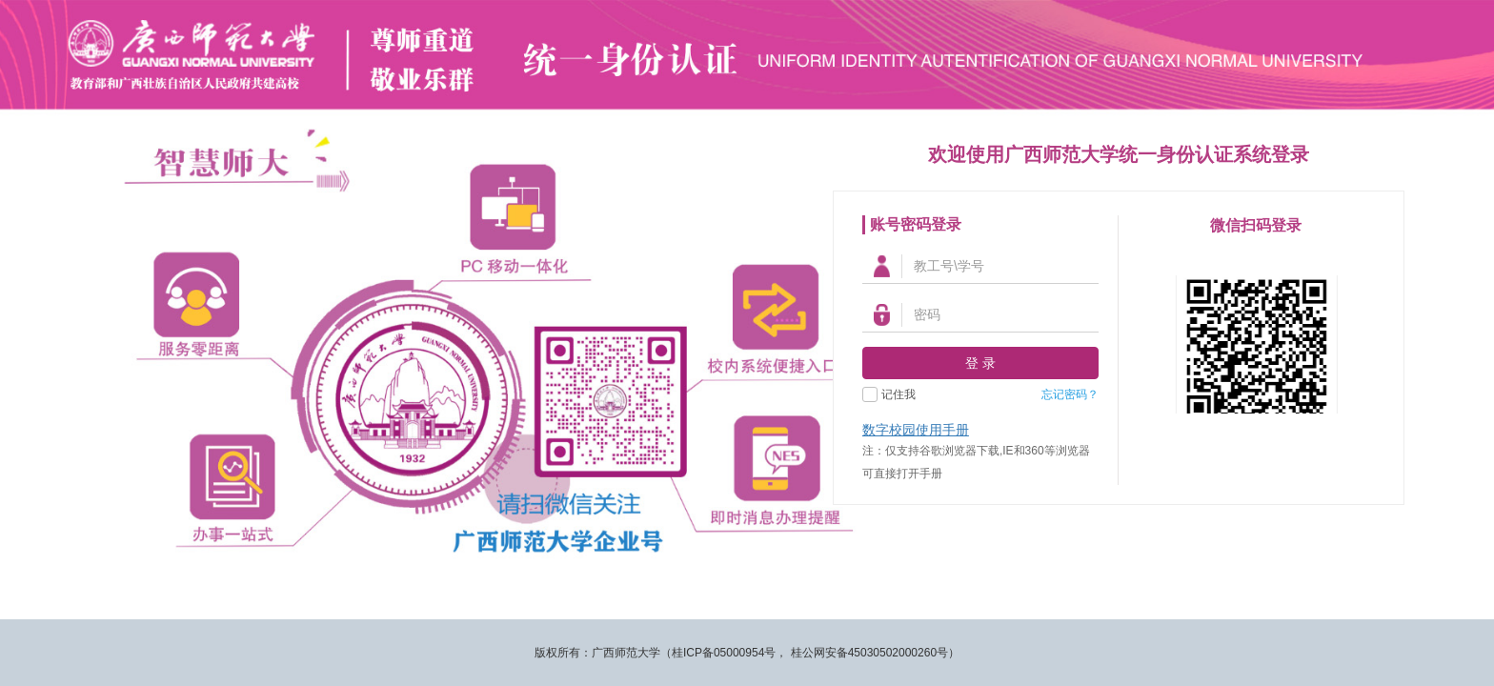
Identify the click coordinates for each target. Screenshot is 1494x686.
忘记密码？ (1070, 394)
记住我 (898, 394)
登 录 (980, 363)
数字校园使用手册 (915, 429)
